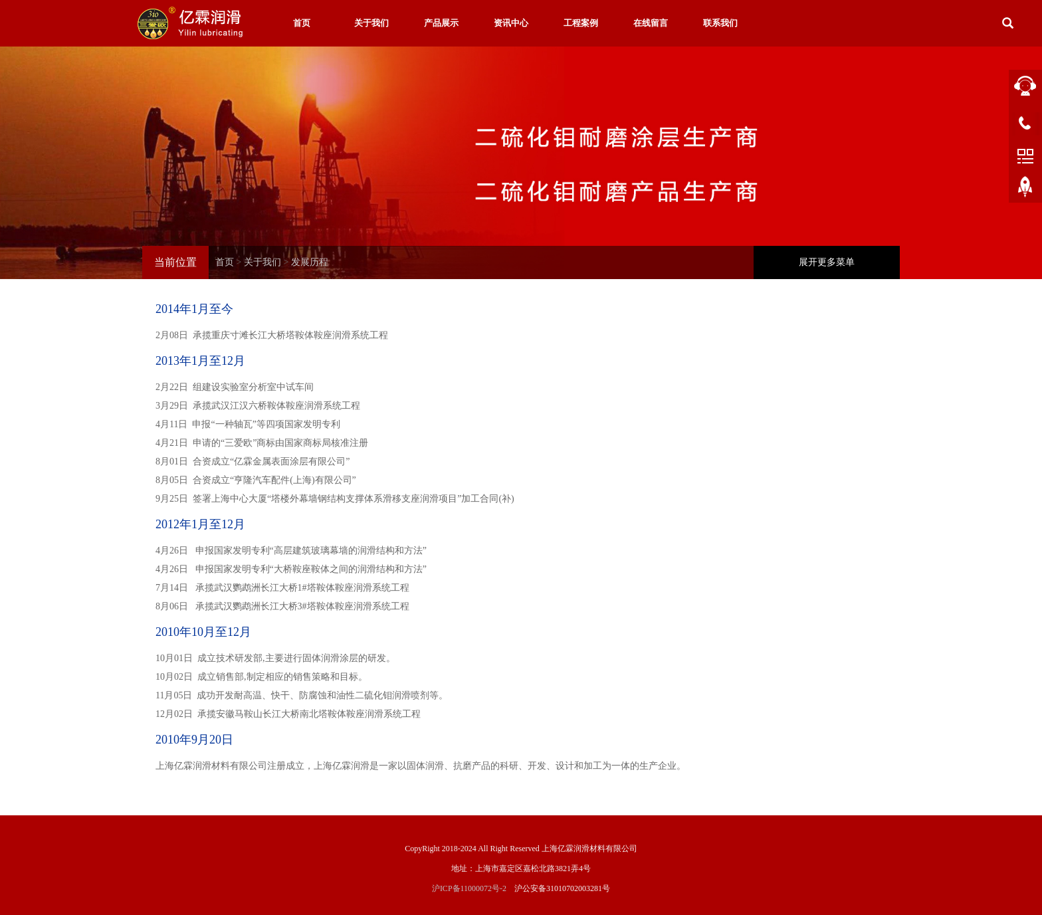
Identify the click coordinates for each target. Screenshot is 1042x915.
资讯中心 (511, 23)
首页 (301, 23)
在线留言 (650, 23)
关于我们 (371, 23)
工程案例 (581, 23)
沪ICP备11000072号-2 (469, 888)
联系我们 (720, 23)
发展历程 (309, 262)
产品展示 (441, 23)
